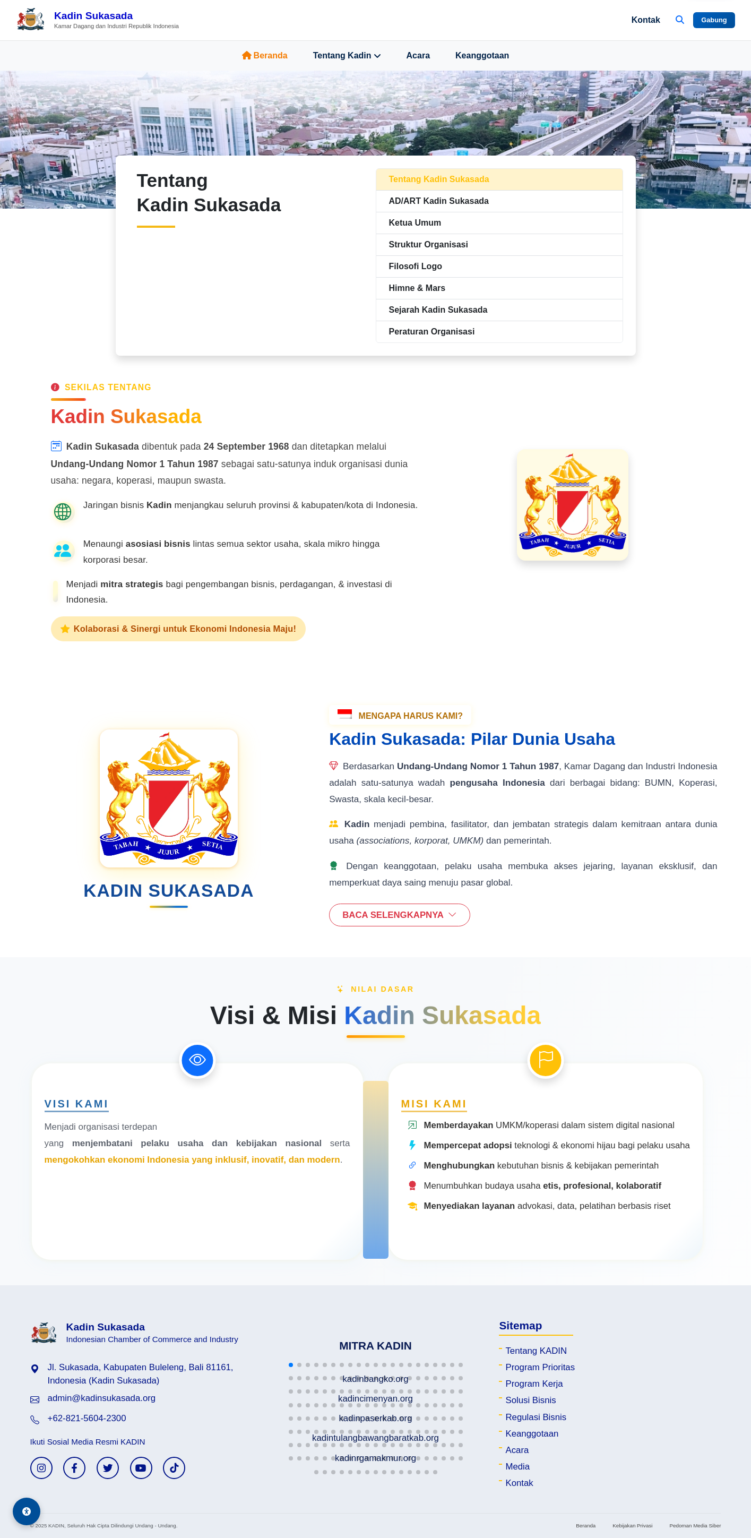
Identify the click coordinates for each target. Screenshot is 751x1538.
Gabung (714, 20)
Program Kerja (534, 1384)
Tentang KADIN (536, 1351)
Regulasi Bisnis (535, 1417)
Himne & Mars (417, 288)
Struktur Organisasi (428, 244)
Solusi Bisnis (530, 1400)
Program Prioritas (540, 1367)
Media (517, 1467)
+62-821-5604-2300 (87, 1418)
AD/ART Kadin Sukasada (439, 200)
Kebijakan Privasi (632, 1525)
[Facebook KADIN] (74, 1468)
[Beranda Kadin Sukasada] (97, 20)
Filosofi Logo (415, 266)
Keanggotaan (482, 55)
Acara (418, 55)
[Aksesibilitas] (26, 1511)
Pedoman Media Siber (695, 1525)
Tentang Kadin (347, 56)
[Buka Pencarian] (680, 20)
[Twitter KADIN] (108, 1468)
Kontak (646, 19)
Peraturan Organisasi (432, 331)
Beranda (265, 55)
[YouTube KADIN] (141, 1468)
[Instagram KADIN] (41, 1468)
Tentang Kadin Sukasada (439, 179)
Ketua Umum (415, 222)
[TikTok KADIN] (174, 1468)
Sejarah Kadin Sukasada (438, 309)
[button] (291, 1365)
